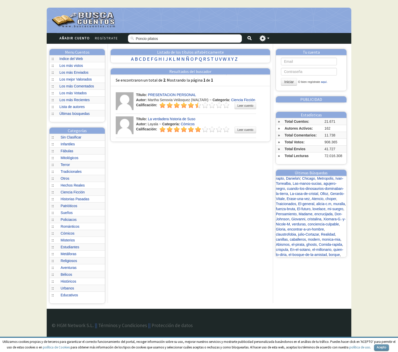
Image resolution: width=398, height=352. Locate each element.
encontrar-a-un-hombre (305, 229)
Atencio (318, 199)
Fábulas (67, 151)
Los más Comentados (76, 86)
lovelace (318, 209)
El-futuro (303, 209)
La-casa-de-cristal (304, 194)
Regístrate (106, 38)
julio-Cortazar (308, 234)
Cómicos (67, 233)
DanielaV (293, 178)
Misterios (68, 240)
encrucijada (323, 214)
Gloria (280, 229)
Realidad (328, 234)
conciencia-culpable (323, 224)
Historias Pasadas (75, 199)
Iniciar (289, 82)
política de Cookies (56, 347)
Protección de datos (172, 325)
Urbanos (67, 288)
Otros (65, 178)
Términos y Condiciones (122, 325)
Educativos (69, 295)
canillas (282, 239)
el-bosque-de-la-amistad (308, 255)
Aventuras (69, 268)
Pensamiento (286, 214)
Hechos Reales (73, 185)
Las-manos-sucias (307, 183)
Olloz (324, 194)
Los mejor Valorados (75, 79)
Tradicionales (71, 172)
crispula (282, 250)
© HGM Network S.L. (73, 325)
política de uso (359, 347)
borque (334, 255)
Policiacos (69, 220)
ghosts (311, 244)
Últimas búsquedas (74, 114)
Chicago (308, 178)
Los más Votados (73, 93)
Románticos (70, 226)
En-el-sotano (300, 250)
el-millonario (321, 250)
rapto (280, 178)
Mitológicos (69, 158)
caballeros (298, 239)
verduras (299, 224)
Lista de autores (72, 107)
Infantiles (68, 144)
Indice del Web (71, 59)
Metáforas (68, 254)
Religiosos (69, 261)
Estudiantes (70, 247)
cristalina (314, 219)
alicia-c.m (323, 204)
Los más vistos (71, 66)
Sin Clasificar (71, 137)
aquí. (324, 81)
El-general (306, 204)
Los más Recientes (74, 100)
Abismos (283, 244)
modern (314, 239)
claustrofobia (286, 234)
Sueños (67, 213)
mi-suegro (335, 209)
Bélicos (66, 274)
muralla (339, 204)
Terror (65, 165)
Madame (305, 214)
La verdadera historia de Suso (171, 119)
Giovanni (298, 219)
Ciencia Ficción (73, 192)
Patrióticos (69, 206)
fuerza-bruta (285, 209)
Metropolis (325, 178)
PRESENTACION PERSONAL (172, 95)
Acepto (381, 347)
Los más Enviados (73, 72)
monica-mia (331, 239)
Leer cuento (245, 106)
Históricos (68, 281)
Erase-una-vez (298, 199)
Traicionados (286, 204)
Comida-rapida (330, 244)
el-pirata (297, 244)
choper (330, 199)
